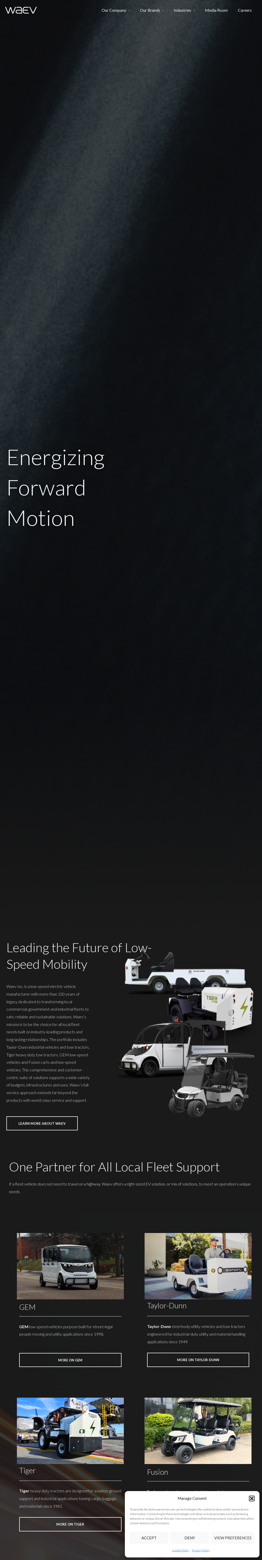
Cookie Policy (180, 1550)
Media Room (219, 10)
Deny (189, 1537)
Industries (187, 10)
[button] (251, 1498)
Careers (246, 10)
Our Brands (157, 10)
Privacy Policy (201, 1550)
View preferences (233, 1537)
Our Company (123, 10)
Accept (149, 1537)
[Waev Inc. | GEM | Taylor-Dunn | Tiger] (21, 9)
